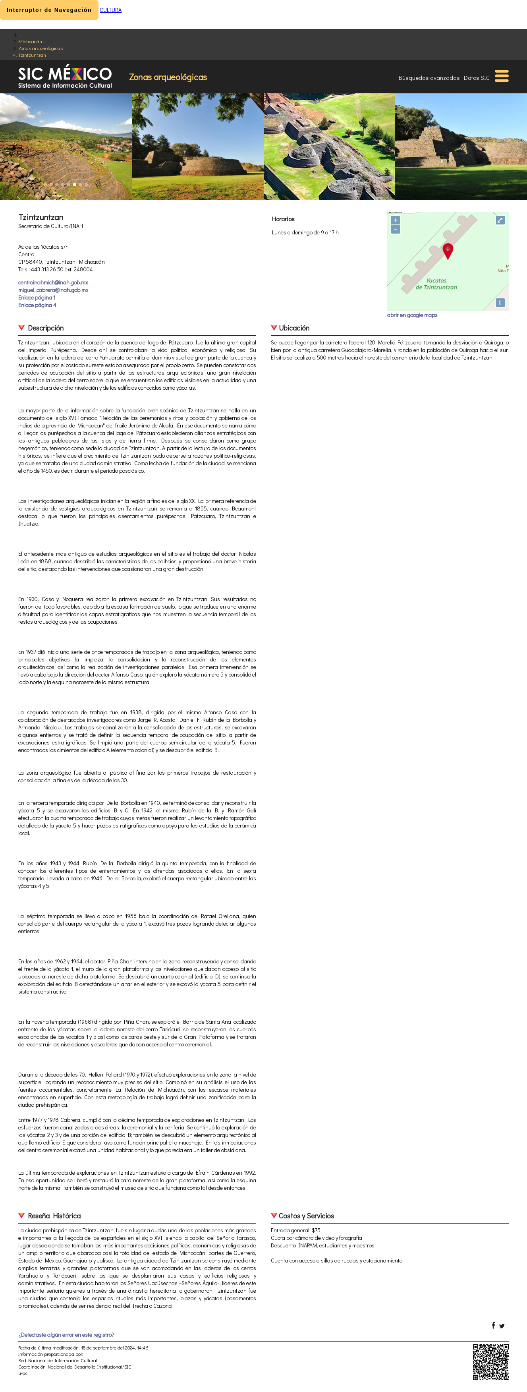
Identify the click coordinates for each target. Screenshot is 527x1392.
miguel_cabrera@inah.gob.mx (53, 290)
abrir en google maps (412, 315)
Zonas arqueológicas (40, 47)
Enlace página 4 (37, 305)
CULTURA (111, 10)
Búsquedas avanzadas (429, 77)
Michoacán (30, 41)
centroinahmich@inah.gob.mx (53, 282)
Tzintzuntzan (32, 54)
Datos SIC (477, 77)
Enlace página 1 (36, 297)
